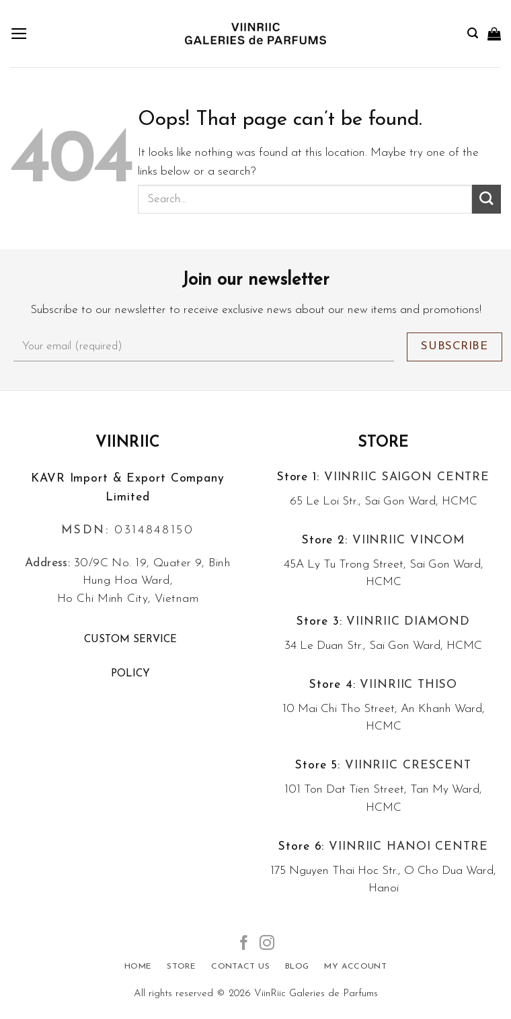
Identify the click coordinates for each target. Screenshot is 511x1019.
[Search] (472, 33)
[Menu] (19, 33)
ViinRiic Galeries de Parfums (316, 994)
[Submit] (486, 199)
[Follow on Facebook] (244, 944)
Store (383, 443)
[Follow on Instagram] (267, 944)
